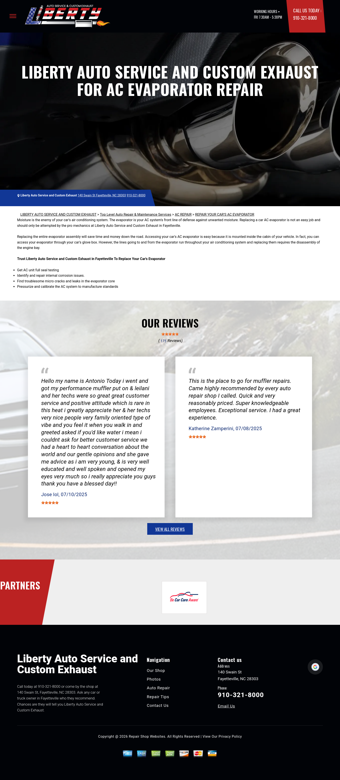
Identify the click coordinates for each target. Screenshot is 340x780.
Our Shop (156, 670)
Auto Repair (158, 687)
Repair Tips (158, 696)
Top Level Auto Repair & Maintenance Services (135, 214)
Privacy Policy (230, 736)
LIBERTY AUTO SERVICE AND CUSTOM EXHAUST (58, 214)
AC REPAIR (183, 214)
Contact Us (158, 705)
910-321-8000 (305, 17)
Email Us (226, 706)
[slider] (170, 334)
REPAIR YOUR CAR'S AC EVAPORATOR (224, 214)
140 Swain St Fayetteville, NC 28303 (102, 195)
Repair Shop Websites (147, 736)
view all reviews (170, 529)
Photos (154, 679)
